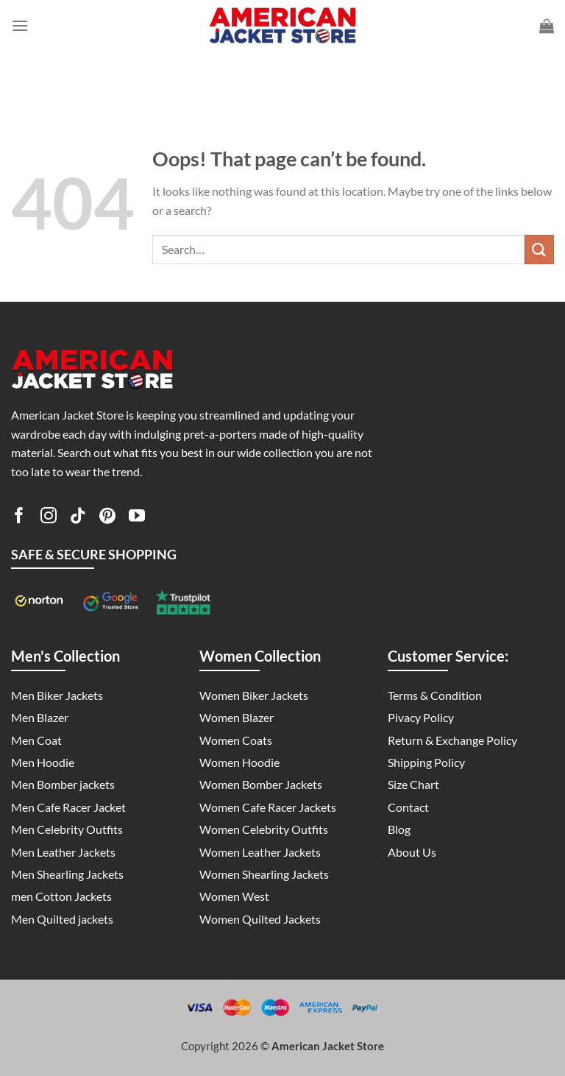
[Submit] (539, 249)
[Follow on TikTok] (78, 518)
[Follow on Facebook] (19, 518)
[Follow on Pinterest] (107, 518)
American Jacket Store (327, 1045)
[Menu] (20, 25)
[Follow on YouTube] (137, 518)
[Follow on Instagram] (48, 518)
